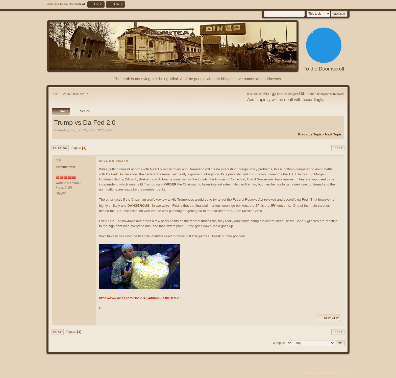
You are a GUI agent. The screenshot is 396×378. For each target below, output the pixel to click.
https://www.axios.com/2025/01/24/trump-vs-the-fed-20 (140, 298)
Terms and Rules (325, 372)
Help (310, 372)
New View (329, 317)
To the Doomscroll (324, 69)
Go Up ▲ (344, 372)
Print (338, 147)
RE (59, 160)
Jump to (278, 343)
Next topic (333, 134)
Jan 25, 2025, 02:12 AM (113, 160)
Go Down (60, 147)
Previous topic (310, 134)
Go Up (57, 331)
